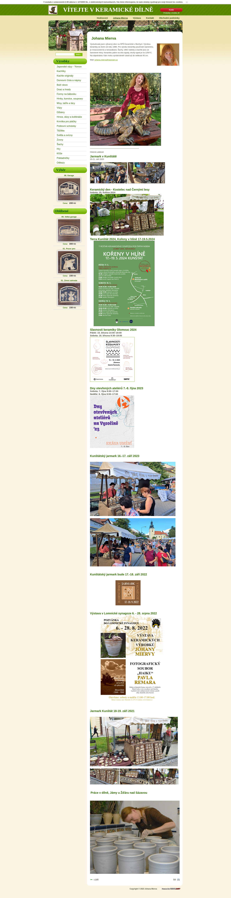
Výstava (137, 18)
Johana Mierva (120, 18)
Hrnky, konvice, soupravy (70, 98)
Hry (58, 149)
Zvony (60, 140)
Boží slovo (62, 85)
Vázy (59, 107)
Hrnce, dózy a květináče (69, 117)
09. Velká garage (69, 217)
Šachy (60, 144)
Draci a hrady (64, 89)
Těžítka (60, 130)
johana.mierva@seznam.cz (106, 60)
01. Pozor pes (69, 249)
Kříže (59, 153)
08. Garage (69, 175)
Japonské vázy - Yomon (69, 66)
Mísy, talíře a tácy (66, 103)
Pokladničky (63, 158)
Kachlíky (61, 71)
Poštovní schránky (66, 126)
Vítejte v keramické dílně (108, 9)
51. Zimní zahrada (69, 280)
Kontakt (150, 18)
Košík (171, 10)
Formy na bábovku (66, 94)
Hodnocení (102, 18)
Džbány (61, 112)
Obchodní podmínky (169, 18)
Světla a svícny (65, 135)
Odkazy (61, 162)
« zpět (96, 879)
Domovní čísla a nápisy (69, 80)
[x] (187, 2)
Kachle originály (65, 75)
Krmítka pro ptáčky (66, 121)
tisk (174, 879)
